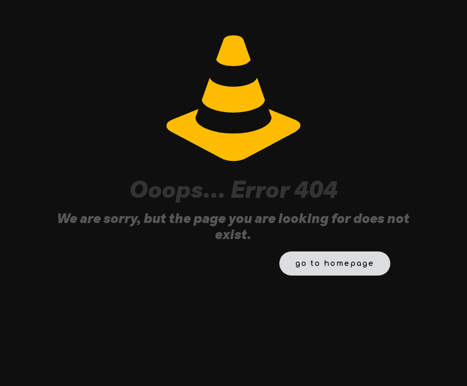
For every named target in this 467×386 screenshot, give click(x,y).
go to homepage (334, 263)
